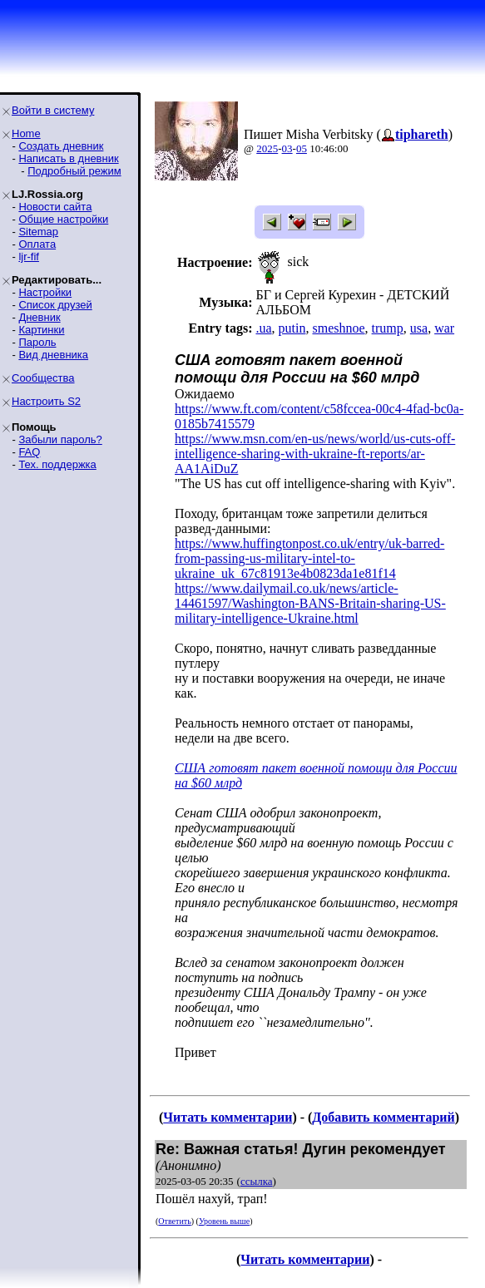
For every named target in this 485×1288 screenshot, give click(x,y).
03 (287, 148)
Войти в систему (53, 110)
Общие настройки (63, 219)
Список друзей (55, 305)
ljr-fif (28, 256)
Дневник (39, 317)
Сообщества (43, 378)
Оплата (37, 244)
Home (26, 133)
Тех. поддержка (57, 464)
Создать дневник (60, 146)
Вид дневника (53, 354)
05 (301, 148)
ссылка (256, 1181)
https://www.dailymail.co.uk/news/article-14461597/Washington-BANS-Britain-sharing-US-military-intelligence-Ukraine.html (310, 603)
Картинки (41, 329)
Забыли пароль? (59, 439)
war (444, 328)
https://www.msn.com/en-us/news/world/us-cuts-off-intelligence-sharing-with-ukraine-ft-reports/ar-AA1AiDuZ (315, 454)
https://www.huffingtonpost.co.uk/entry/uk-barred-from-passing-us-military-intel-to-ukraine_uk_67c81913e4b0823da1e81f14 (309, 558)
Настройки (45, 292)
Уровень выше (224, 1221)
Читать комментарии (227, 1117)
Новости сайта (55, 206)
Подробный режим (74, 171)
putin (292, 328)
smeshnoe (338, 328)
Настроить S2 (46, 401)
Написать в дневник (68, 158)
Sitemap (38, 231)
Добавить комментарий (383, 1117)
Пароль (37, 342)
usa (419, 328)
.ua (263, 328)
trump (387, 328)
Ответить (174, 1221)
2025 (267, 148)
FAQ (29, 452)
